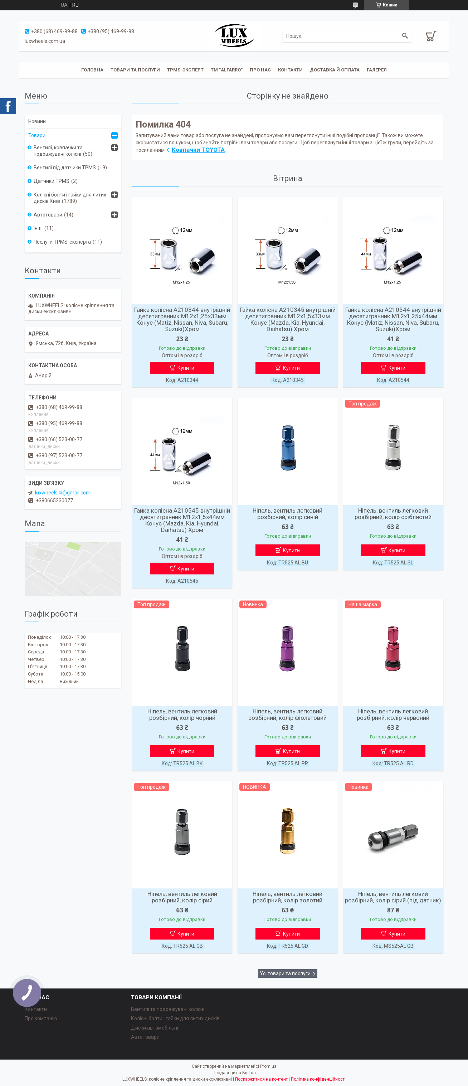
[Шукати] (405, 36)
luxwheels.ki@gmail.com (63, 492)
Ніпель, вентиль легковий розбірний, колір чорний (182, 714)
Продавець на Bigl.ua (234, 1072)
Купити (185, 368)
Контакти (290, 70)
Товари (36, 135)
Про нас (260, 70)
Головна (92, 70)
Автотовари (48, 215)
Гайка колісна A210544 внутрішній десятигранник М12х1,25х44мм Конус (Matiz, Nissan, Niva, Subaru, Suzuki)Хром (393, 319)
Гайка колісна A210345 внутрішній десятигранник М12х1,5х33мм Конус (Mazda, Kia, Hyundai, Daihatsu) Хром (288, 319)
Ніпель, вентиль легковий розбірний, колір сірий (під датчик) (393, 897)
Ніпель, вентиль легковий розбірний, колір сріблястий (393, 513)
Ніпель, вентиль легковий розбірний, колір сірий (182, 897)
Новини (37, 121)
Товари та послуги (135, 70)
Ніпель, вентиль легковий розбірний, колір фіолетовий (287, 714)
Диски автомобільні (154, 1028)
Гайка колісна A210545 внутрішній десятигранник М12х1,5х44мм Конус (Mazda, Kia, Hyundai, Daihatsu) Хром (182, 520)
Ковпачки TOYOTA (198, 149)
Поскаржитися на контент (261, 1079)
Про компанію (41, 1018)
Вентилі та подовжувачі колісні (167, 1009)
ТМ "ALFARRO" (227, 70)
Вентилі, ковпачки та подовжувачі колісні (58, 151)
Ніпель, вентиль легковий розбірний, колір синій (287, 513)
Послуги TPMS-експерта (62, 242)
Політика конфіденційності (318, 1079)
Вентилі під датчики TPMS (65, 167)
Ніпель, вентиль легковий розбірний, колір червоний (393, 714)
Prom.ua (268, 1066)
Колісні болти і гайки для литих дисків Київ (70, 198)
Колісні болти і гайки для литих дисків (175, 1018)
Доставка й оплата (335, 70)
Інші (38, 228)
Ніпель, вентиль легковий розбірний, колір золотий (287, 897)
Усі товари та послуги (285, 973)
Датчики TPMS (51, 181)
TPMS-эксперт (185, 70)
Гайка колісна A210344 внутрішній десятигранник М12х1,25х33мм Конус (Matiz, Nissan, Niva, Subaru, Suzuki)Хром (182, 319)
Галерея (377, 70)
